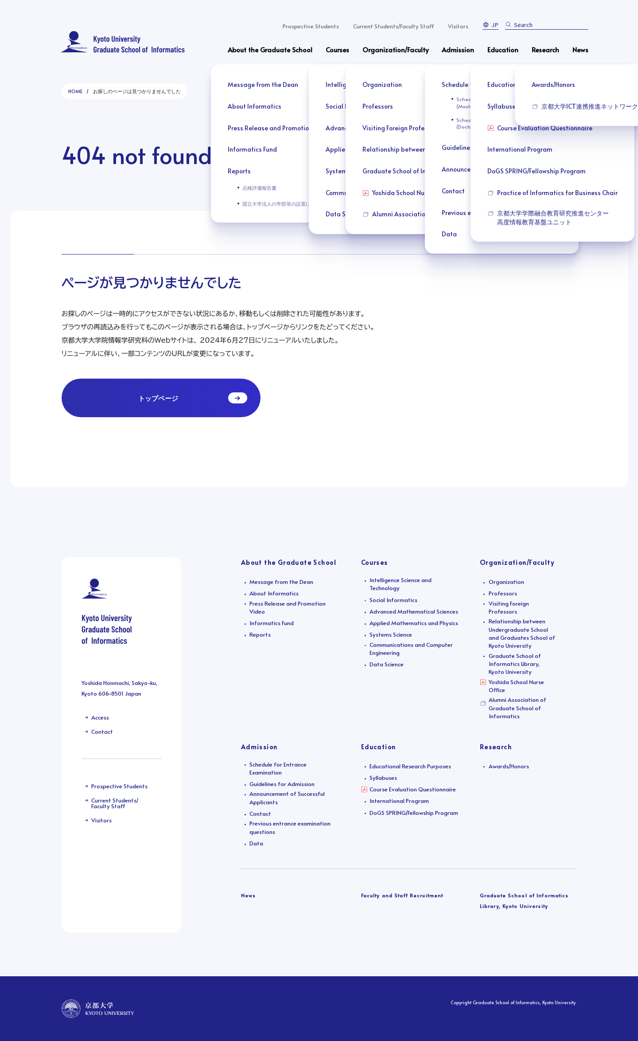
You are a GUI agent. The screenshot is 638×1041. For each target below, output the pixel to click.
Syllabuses (383, 778)
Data (256, 843)
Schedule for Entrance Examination (278, 768)
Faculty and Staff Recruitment (402, 895)
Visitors (458, 26)
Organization (506, 582)
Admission (458, 49)
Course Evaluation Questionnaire (413, 789)
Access (100, 717)
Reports (260, 634)
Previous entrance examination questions (290, 827)
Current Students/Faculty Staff (393, 26)
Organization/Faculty (395, 49)
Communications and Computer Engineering (411, 649)
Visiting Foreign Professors (509, 607)
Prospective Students (311, 26)
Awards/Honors (509, 766)
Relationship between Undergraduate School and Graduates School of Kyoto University (522, 633)
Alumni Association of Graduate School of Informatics (517, 708)
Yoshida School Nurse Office (516, 686)
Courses (337, 49)
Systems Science (391, 634)
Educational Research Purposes (410, 766)
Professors (503, 593)
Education (502, 49)
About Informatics (274, 593)
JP (494, 24)
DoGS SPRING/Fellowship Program (414, 813)
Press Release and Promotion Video (287, 607)
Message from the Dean (281, 582)
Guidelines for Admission (282, 784)
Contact (102, 732)
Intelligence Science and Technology (401, 584)
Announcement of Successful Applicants (287, 798)
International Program (399, 801)
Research (545, 49)
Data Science (387, 664)
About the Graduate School (270, 49)
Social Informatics (393, 600)
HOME (75, 91)
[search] (548, 24)
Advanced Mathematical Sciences (414, 611)
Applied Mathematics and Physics (414, 623)
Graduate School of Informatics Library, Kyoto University (515, 664)
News (580, 49)
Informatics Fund (271, 623)
